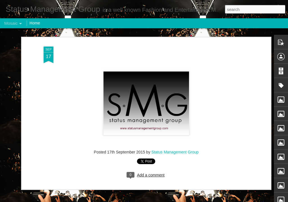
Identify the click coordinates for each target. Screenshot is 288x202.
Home (35, 23)
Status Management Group (175, 150)
